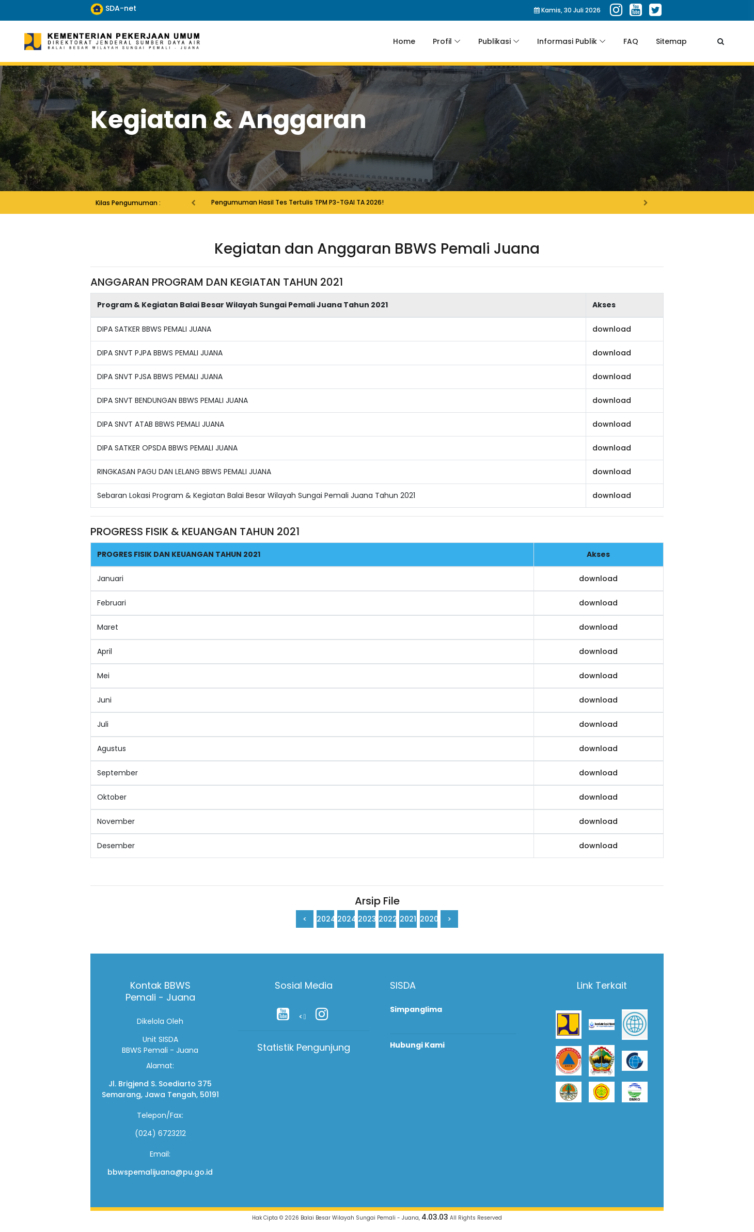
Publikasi (494, 41)
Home (404, 41)
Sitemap (671, 41)
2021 (408, 919)
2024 (325, 919)
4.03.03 (434, 1217)
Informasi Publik (567, 41)
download (611, 329)
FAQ (630, 41)
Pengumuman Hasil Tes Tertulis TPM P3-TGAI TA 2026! (297, 202)
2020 (428, 919)
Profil (442, 41)
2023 (366, 919)
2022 (387, 919)
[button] (191, 196)
